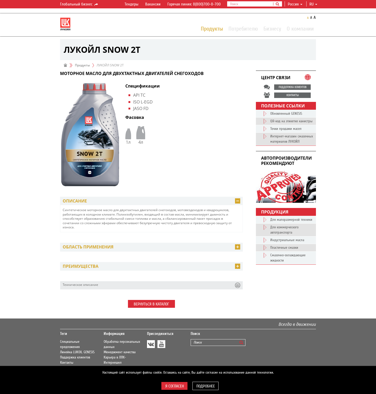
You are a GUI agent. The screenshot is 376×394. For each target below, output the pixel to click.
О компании (300, 28)
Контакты (66, 363)
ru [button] (313, 4)
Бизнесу (272, 28)
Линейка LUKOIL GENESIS (77, 352)
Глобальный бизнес (79, 4)
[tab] (151, 201)
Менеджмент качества (120, 352)
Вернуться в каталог (151, 304)
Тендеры (131, 4)
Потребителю (243, 28)
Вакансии (153, 4)
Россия (295, 4)
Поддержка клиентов (75, 357)
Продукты (212, 28)
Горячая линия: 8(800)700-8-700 (194, 4)
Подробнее (205, 386)
